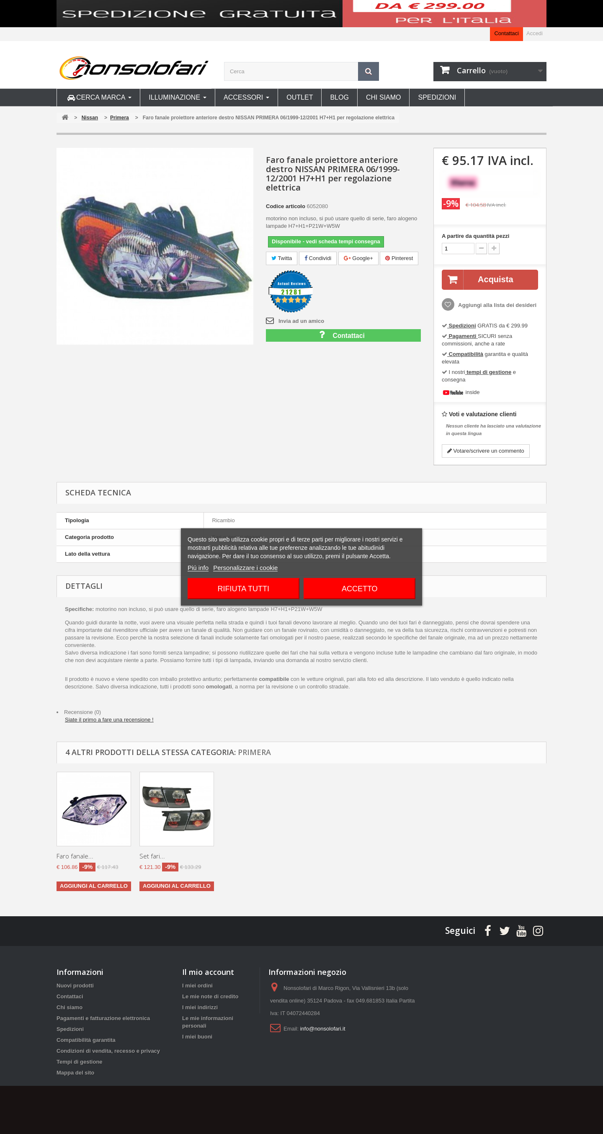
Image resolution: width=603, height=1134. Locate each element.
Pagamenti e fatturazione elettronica (103, 1018)
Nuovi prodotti (75, 985)
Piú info (198, 567)
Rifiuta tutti (243, 589)
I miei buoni (197, 1036)
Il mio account (208, 972)
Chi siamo (69, 1007)
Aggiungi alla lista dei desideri (496, 305)
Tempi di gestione (80, 1062)
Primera (254, 752)
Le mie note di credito (210, 996)
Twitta (281, 258)
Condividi (317, 258)
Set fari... (318, 856)
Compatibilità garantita (86, 1040)
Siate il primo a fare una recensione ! (109, 719)
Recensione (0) (82, 712)
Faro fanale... (75, 856)
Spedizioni (70, 1029)
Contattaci (506, 33)
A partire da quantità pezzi (475, 236)
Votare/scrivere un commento (485, 451)
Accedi (534, 33)
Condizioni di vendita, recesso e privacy (108, 1051)
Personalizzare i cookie (245, 567)
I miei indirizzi (200, 1007)
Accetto (360, 589)
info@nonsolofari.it (322, 1029)
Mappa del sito (75, 1073)
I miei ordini (197, 985)
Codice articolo (285, 206)
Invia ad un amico (301, 321)
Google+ (358, 258)
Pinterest (399, 258)
